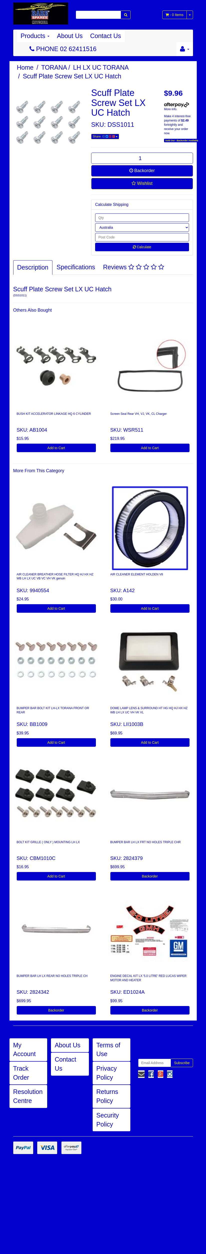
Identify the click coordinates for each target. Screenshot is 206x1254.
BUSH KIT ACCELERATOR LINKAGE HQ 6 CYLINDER (54, 414)
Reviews (133, 267)
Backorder (142, 170)
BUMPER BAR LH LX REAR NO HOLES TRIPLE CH (52, 976)
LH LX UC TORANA (101, 67)
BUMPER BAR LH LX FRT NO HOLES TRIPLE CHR (145, 842)
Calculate (142, 247)
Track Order (21, 1073)
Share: (105, 136)
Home (25, 67)
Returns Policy (107, 1096)
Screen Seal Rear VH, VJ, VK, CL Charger (138, 414)
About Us (70, 35)
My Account (24, 1050)
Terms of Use (108, 1050)
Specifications (76, 267)
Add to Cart (56, 448)
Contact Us (105, 35)
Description (32, 267)
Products (35, 35)
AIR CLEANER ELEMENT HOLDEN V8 (136, 574)
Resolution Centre (28, 1096)
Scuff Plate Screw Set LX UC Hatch (72, 76)
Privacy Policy (106, 1073)
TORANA (54, 67)
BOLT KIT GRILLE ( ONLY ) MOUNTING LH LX (48, 842)
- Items (174, 15)
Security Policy (107, 1120)
